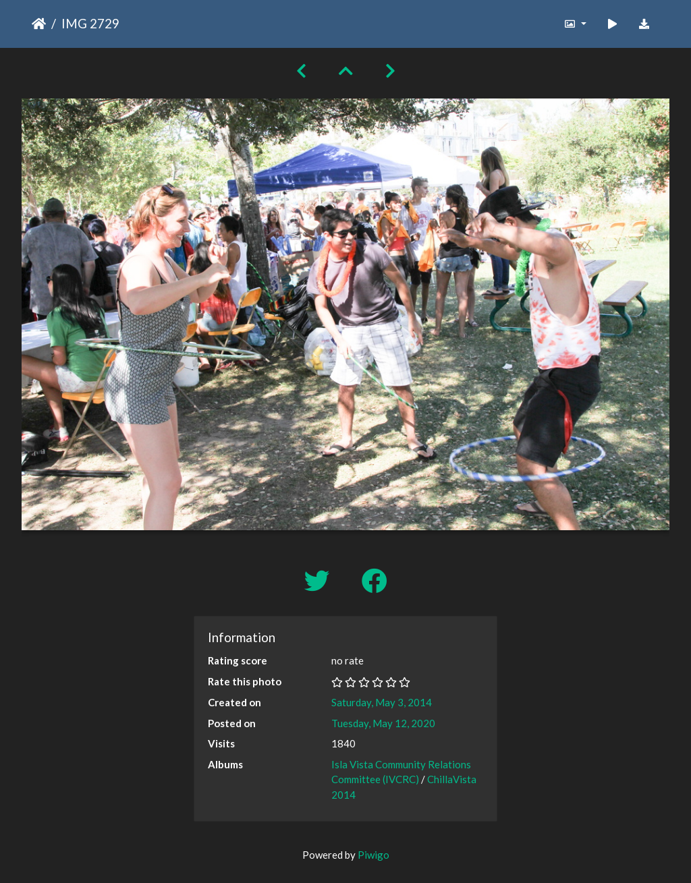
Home (39, 23)
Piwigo (373, 855)
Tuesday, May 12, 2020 (383, 723)
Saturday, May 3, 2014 (381, 702)
